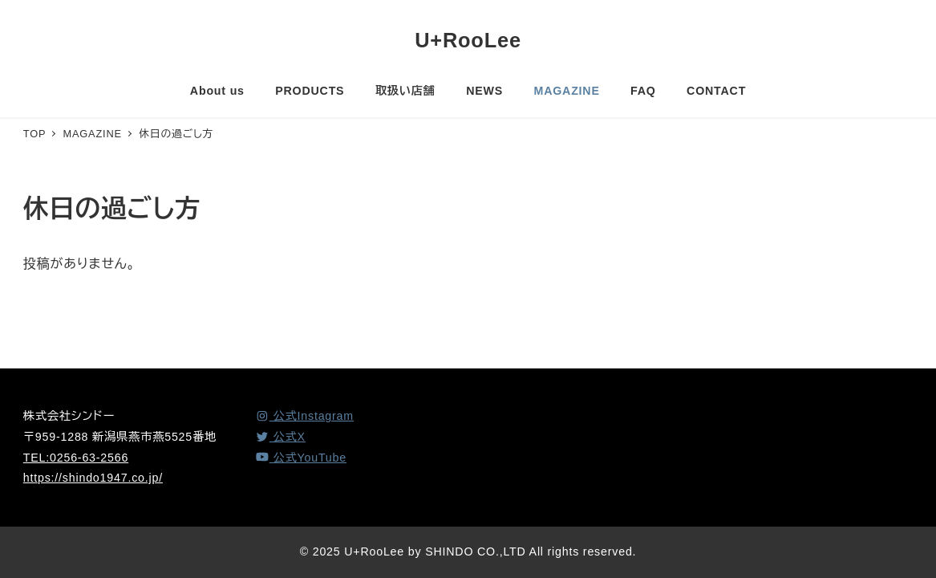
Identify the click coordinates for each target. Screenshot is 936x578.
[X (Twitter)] (280, 436)
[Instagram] (304, 415)
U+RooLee (468, 40)
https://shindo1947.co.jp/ (93, 477)
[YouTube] (300, 457)
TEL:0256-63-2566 (75, 457)
